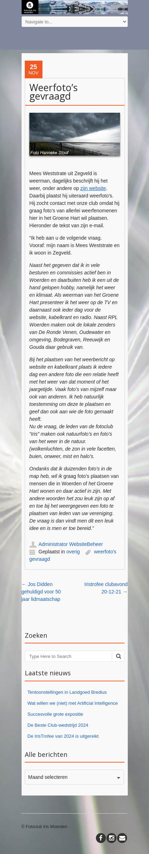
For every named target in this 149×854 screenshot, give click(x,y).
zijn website (93, 188)
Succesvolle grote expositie (56, 714)
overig (73, 551)
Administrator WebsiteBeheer (71, 544)
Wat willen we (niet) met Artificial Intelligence (73, 703)
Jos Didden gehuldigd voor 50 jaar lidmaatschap (41, 591)
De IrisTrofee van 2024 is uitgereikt (63, 736)
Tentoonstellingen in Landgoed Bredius (67, 692)
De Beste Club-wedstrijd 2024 (58, 725)
